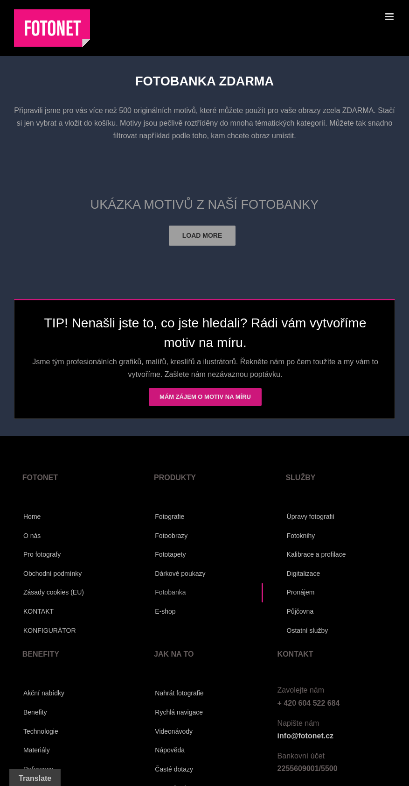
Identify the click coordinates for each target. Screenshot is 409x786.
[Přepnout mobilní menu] (390, 16)
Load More (202, 235)
